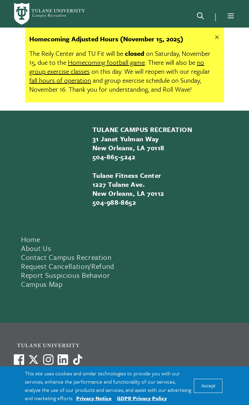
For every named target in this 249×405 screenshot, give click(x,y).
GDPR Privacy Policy (142, 398)
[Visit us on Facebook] (19, 359)
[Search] (200, 17)
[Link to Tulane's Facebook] (48, 359)
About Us (36, 248)
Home (30, 239)
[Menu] (231, 16)
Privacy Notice (93, 398)
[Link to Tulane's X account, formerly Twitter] (33, 359)
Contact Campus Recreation (66, 257)
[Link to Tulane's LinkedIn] (63, 359)
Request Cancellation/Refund (67, 266)
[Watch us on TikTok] (77, 359)
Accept (208, 385)
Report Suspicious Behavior (65, 275)
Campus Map (42, 284)
